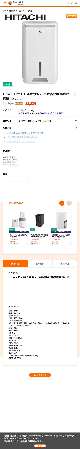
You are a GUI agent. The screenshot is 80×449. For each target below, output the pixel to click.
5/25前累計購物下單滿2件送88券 (22, 137)
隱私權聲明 (21, 441)
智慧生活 (31, 11)
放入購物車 (40, 375)
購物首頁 (12, 11)
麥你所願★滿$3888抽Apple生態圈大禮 (25, 132)
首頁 (4, 11)
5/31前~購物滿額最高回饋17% (21, 141)
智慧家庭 (21, 11)
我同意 (40, 446)
